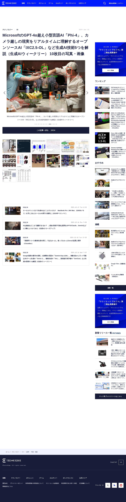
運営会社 (5, 483)
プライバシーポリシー (16, 483)
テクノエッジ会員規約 (52, 483)
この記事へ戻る (46, 130)
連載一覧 (111, 288)
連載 (23, 3)
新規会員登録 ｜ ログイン (116, 3)
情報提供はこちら (7, 486)
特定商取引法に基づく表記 (69, 483)
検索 (104, 3)
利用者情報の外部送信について (35, 483)
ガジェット (42, 3)
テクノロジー (31, 3)
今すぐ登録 (110, 70)
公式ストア (82, 3)
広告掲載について (84, 483)
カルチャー (59, 3)
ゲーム (51, 3)
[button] (4, 92)
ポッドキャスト (71, 3)
